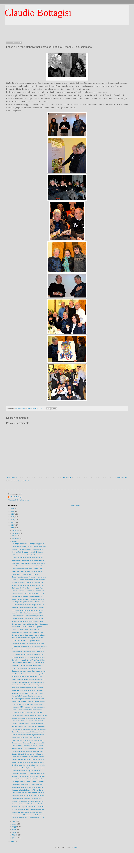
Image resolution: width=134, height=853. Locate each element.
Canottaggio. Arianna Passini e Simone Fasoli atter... (28, 782)
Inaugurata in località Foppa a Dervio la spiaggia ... (28, 812)
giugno (14, 824)
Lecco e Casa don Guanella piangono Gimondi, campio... (30, 715)
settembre (15, 538)
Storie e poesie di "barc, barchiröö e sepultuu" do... (28, 588)
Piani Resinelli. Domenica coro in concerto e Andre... (28, 560)
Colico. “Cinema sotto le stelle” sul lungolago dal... (27, 685)
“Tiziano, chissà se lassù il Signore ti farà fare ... (27, 640)
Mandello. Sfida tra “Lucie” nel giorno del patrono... (28, 787)
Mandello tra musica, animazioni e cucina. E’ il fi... (27, 569)
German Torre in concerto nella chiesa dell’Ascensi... (28, 732)
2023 (12, 517)
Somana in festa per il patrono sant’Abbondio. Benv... (28, 635)
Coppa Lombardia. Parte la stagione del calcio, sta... (28, 593)
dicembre (15, 530)
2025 (12, 511)
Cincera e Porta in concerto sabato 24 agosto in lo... (28, 654)
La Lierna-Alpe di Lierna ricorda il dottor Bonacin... (28, 610)
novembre (15, 533)
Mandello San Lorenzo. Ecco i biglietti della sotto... (28, 779)
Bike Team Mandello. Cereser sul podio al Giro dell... (28, 765)
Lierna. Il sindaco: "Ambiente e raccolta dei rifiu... (27, 815)
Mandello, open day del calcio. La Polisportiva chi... (28, 616)
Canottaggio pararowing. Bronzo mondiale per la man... (29, 546)
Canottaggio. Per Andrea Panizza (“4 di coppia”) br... (28, 544)
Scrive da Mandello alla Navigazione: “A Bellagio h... (28, 651)
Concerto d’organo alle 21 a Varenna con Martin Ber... (29, 773)
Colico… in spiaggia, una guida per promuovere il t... (28, 743)
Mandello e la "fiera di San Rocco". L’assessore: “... (28, 721)
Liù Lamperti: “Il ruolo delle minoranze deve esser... (28, 751)
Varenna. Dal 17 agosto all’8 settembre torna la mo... (28, 806)
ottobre (14, 536)
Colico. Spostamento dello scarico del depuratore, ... (28, 740)
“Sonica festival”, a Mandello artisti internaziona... (27, 696)
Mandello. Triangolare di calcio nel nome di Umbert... (28, 607)
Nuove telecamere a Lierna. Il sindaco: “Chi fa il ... (27, 566)
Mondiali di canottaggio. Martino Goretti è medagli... (28, 557)
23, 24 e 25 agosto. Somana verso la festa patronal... (28, 699)
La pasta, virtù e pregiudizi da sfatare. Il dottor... (27, 668)
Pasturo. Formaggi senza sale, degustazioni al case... (29, 735)
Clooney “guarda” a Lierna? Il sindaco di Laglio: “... (28, 599)
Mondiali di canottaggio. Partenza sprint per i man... (28, 621)
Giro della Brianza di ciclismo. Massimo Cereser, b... (28, 759)
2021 (12, 522)
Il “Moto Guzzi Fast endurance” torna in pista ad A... (28, 549)
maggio (14, 827)
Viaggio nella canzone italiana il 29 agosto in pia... (27, 676)
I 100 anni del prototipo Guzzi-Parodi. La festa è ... (28, 555)
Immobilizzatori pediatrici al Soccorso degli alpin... (27, 627)
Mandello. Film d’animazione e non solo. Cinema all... (29, 793)
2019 (12, 528)
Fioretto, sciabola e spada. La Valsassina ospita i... (28, 649)
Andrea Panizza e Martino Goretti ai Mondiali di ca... (28, 679)
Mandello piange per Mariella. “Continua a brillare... (28, 746)
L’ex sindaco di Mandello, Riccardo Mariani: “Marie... (28, 768)
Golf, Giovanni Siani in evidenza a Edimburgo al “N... (28, 674)
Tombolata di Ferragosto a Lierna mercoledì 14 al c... (28, 818)
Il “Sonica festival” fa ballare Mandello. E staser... (27, 552)
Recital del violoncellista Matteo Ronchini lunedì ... (28, 710)
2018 (12, 841)
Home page (67, 477)
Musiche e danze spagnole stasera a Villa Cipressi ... (28, 776)
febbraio (15, 835)
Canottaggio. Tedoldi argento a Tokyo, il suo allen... (28, 784)
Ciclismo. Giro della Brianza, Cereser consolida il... (28, 724)
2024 (12, 514)
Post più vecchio (122, 477)
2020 (12, 525)
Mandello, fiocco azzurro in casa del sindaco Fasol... (28, 663)
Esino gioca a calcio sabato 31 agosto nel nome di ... (28, 563)
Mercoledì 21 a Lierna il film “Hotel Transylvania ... (27, 693)
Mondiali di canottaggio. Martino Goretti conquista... (28, 585)
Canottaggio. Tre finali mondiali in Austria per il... (27, 574)
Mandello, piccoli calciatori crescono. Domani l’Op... (28, 632)
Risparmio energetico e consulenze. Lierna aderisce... (29, 591)
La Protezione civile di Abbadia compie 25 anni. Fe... (28, 605)
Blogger (76, 847)
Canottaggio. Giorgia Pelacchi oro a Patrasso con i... (28, 602)
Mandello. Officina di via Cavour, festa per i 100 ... (27, 613)
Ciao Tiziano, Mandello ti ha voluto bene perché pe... (28, 657)
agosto (14, 541)
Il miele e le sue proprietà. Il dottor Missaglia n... (27, 737)
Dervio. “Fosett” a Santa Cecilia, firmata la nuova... (28, 704)
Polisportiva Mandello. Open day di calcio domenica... (29, 795)
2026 (12, 508)
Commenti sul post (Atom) (20, 481)
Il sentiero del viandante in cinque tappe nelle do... (28, 596)
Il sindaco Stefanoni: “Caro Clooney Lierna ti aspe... (28, 582)
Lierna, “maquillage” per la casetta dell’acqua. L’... (27, 629)
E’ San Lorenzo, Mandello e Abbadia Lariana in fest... (28, 809)
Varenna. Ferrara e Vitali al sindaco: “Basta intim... (28, 801)
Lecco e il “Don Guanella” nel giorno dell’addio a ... (28, 682)
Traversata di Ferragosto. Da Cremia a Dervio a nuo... (29, 729)
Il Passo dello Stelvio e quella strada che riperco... (27, 571)
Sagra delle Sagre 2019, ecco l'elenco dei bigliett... (28, 690)
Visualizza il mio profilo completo (18, 500)
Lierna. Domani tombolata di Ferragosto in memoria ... (29, 757)
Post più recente (12, 477)
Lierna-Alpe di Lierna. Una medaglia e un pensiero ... (28, 643)
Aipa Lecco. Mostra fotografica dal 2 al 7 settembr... (28, 688)
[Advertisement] (67, 35)
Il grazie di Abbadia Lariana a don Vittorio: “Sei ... (27, 790)
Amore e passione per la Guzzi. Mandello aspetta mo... (29, 726)
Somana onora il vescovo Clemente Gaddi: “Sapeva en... (30, 624)
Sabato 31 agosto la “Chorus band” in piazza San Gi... (29, 580)
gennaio (15, 838)
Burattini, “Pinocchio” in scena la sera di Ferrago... (27, 754)
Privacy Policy (75, 506)
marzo (14, 832)
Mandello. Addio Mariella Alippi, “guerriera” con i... (27, 770)
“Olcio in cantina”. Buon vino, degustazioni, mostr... (28, 638)
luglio (14, 821)
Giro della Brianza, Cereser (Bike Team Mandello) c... (28, 748)
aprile (14, 829)
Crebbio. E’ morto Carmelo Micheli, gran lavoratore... (28, 718)
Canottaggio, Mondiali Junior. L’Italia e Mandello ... (28, 798)
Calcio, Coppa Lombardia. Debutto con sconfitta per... (29, 577)
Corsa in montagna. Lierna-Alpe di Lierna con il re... (28, 618)
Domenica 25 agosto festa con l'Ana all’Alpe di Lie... (28, 660)
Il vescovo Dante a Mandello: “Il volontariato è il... (27, 804)
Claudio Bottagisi (38, 12)
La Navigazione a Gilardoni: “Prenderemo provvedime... (29, 646)
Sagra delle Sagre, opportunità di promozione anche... (29, 671)
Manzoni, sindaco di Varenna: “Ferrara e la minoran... (28, 762)
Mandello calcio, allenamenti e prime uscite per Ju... (28, 665)
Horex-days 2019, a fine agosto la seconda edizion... (28, 707)
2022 (12, 519)
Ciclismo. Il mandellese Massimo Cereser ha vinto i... (28, 712)
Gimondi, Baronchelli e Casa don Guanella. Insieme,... (29, 701)
